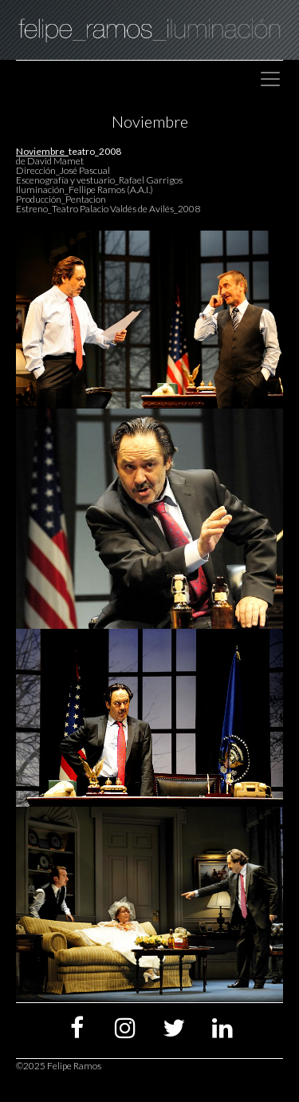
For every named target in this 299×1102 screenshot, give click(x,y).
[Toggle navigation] (270, 79)
